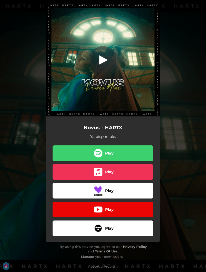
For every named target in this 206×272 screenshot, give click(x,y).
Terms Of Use (106, 251)
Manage (87, 257)
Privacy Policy (135, 247)
